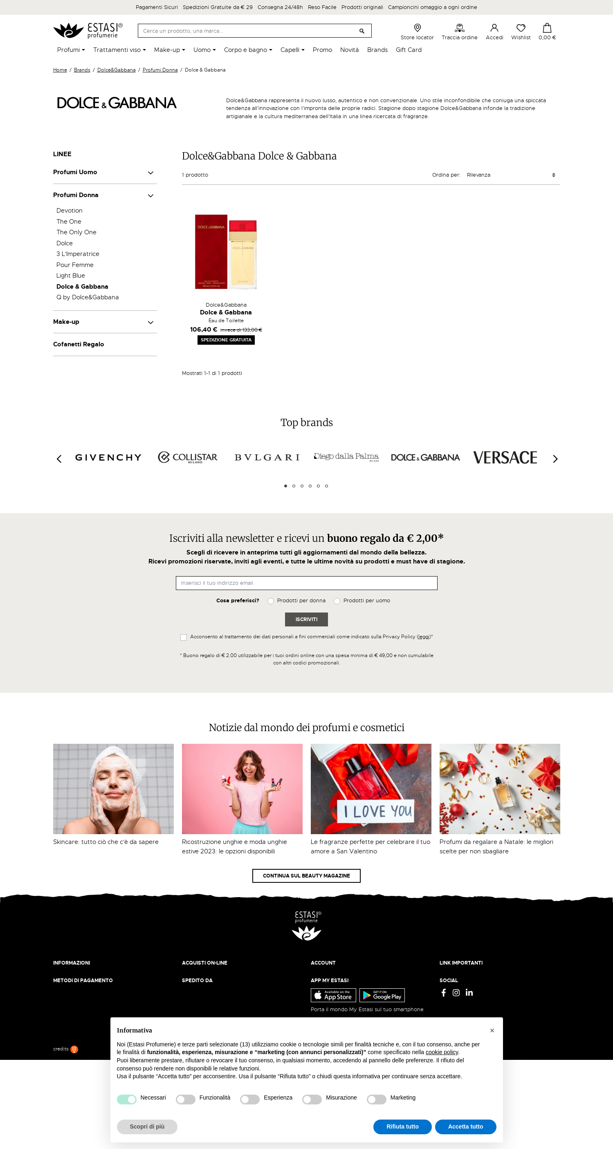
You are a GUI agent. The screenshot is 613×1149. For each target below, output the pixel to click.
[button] (492, 1030)
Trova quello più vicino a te (89, 1075)
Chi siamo (65, 975)
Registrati (323, 990)
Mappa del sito (458, 1006)
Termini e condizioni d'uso (473, 982)
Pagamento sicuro (204, 990)
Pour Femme (75, 265)
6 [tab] (326, 485)
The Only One (76, 232)
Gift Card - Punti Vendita (471, 998)
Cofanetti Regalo (78, 344)
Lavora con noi (71, 990)
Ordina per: (446, 174)
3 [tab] (302, 485)
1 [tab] (285, 485)
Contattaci (66, 998)
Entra (317, 982)
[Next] (555, 458)
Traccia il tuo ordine (207, 998)
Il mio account (328, 975)
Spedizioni (195, 975)
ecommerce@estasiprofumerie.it (94, 1053)
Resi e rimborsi (200, 982)
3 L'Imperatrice (77, 254)
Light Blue (70, 275)
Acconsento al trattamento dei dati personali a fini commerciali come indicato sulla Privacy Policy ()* (311, 636)
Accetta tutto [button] (465, 1126)
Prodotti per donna (301, 600)
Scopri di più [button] (147, 1126)
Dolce (64, 243)
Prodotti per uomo (367, 600)
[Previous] (58, 458)
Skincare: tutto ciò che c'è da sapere (106, 842)
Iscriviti (306, 619)
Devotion (69, 210)
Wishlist (521, 32)
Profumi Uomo (75, 172)
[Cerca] (255, 31)
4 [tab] (310, 485)
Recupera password (336, 998)
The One (68, 221)
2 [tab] (293, 485)
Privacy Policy (457, 975)
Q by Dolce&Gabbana (87, 297)
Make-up (66, 322)
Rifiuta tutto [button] (402, 1126)
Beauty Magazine (75, 982)
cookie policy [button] (442, 1052)
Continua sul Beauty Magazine (306, 876)
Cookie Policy (457, 990)
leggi (423, 636)
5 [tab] (318, 485)
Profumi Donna (76, 195)
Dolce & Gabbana (82, 287)
